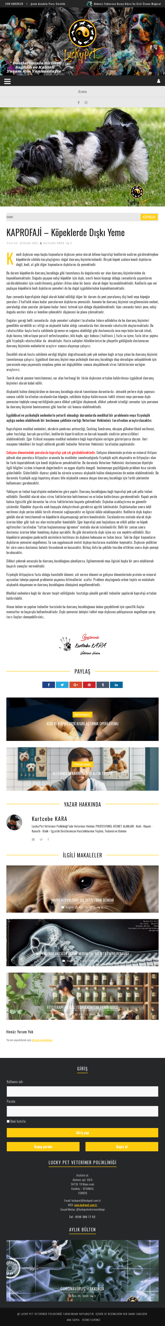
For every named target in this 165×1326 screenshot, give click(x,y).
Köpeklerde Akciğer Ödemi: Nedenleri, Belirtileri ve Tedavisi (82, 953)
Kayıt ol (121, 1146)
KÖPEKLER (149, 217)
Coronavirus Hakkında (82, 1289)
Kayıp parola (43, 1146)
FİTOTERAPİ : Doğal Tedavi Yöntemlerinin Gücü (82, 1007)
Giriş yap (82, 1132)
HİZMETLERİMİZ (91, 1320)
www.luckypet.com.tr (85, 1205)
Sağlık (70, 907)
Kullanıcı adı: (15, 1081)
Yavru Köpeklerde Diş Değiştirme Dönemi (82, 900)
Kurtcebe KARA (53, 243)
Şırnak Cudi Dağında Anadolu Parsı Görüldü (42, 4)
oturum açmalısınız (42, 1040)
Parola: (11, 1101)
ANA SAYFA (73, 1320)
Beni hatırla (18, 1121)
